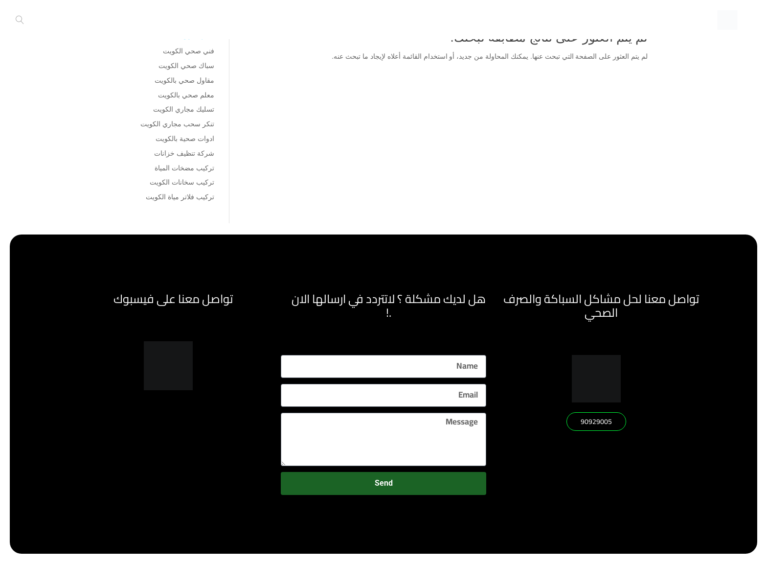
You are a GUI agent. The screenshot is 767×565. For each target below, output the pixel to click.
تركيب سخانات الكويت (182, 182)
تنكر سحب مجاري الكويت (177, 124)
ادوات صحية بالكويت (185, 138)
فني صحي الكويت (188, 51)
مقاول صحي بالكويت (184, 80)
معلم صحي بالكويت (186, 95)
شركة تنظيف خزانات (184, 153)
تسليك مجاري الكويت (183, 109)
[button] (596, 421)
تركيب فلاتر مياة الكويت (180, 197)
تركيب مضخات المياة (184, 168)
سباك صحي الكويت (186, 66)
